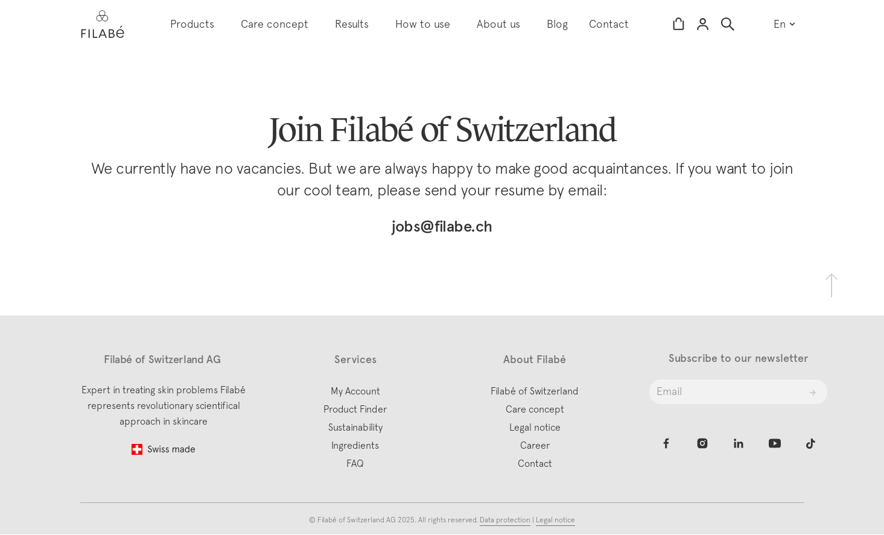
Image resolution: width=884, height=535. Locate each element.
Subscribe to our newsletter (739, 358)
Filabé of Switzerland (535, 390)
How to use (422, 23)
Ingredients (355, 445)
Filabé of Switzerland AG (357, 520)
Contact (609, 23)
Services (355, 359)
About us (498, 23)
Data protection (505, 520)
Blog (557, 23)
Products (192, 23)
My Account (355, 390)
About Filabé (534, 359)
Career (535, 445)
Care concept (274, 23)
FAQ (355, 463)
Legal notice (535, 427)
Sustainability (355, 427)
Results (352, 23)
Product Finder (355, 409)
